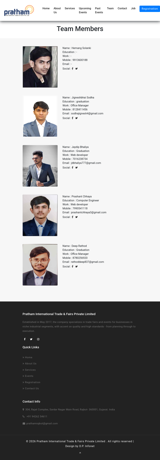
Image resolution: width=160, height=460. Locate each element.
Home (46, 8)
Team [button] (110, 8)
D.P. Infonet (87, 446)
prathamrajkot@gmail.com (42, 423)
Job (133, 8)
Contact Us (31, 388)
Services (70, 8)
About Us (57, 10)
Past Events (99, 10)
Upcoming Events (85, 10)
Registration (31, 382)
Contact (122, 8)
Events (28, 376)
